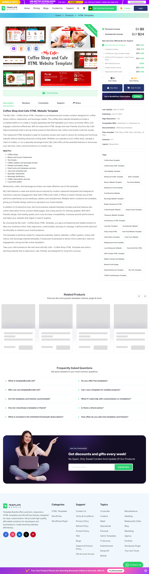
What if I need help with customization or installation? (106, 399)
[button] (139, 296)
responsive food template (113, 188)
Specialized (105, 526)
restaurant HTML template (113, 177)
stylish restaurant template (113, 270)
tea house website (133, 182)
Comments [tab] (43, 103)
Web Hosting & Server (112, 63)
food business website (112, 193)
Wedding (129, 516)
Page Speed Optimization (113, 72)
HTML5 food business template (115, 275)
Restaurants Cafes (133, 521)
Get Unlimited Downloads (101, 8)
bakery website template (113, 182)
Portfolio (128, 541)
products (70, 15)
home (58, 15)
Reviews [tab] (26, 103)
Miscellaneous (131, 511)
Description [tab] (8, 103)
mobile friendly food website (114, 259)
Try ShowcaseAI (115, 571)
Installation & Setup (111, 49)
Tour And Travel (132, 551)
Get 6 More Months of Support (115, 45)
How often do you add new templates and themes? (104, 417)
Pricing (36, 8)
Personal (104, 531)
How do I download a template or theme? (27, 408)
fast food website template (132, 231)
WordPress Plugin (60, 521)
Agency (128, 536)
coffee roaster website (112, 210)
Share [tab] (77, 103)
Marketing (129, 531)
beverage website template (113, 199)
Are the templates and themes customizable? (29, 399)
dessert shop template (134, 210)
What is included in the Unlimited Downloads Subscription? (35, 417)
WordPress (57, 516)
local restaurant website (113, 248)
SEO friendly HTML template (114, 253)
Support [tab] (60, 103)
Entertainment (106, 546)
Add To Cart (134, 88)
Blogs (46, 8)
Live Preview (50, 93)
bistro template (133, 177)
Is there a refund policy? (92, 408)
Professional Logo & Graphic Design (117, 53)
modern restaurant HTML (113, 204)
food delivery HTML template (114, 221)
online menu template (112, 237)
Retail (102, 521)
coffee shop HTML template (114, 166)
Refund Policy (82, 526)
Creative (104, 516)
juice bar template (111, 226)
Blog (127, 526)
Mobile (103, 556)
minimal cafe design (111, 264)
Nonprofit (104, 551)
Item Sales (112, 79)
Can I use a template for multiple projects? (100, 390)
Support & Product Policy (84, 547)
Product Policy (82, 531)
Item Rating (133, 79)
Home (27, 8)
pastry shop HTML (110, 231)
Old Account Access (85, 554)
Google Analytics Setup (113, 67)
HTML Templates (59, 511)
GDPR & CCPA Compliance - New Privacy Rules (119, 58)
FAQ (78, 536)
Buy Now (112, 88)
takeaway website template (114, 215)
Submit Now (123, 467)
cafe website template (112, 171)
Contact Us (57, 8)
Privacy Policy (82, 521)
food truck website (131, 237)
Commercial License (114, 34)
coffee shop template (112, 160)
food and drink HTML (134, 248)
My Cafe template (135, 270)
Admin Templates (108, 536)
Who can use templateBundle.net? (24, 390)
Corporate (105, 511)
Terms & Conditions (85, 516)
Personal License (112, 29)
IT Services (105, 541)
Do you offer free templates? (94, 381)
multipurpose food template (114, 242)
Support (70, 8)
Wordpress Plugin (133, 546)
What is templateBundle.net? (21, 381)
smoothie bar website (130, 226)
